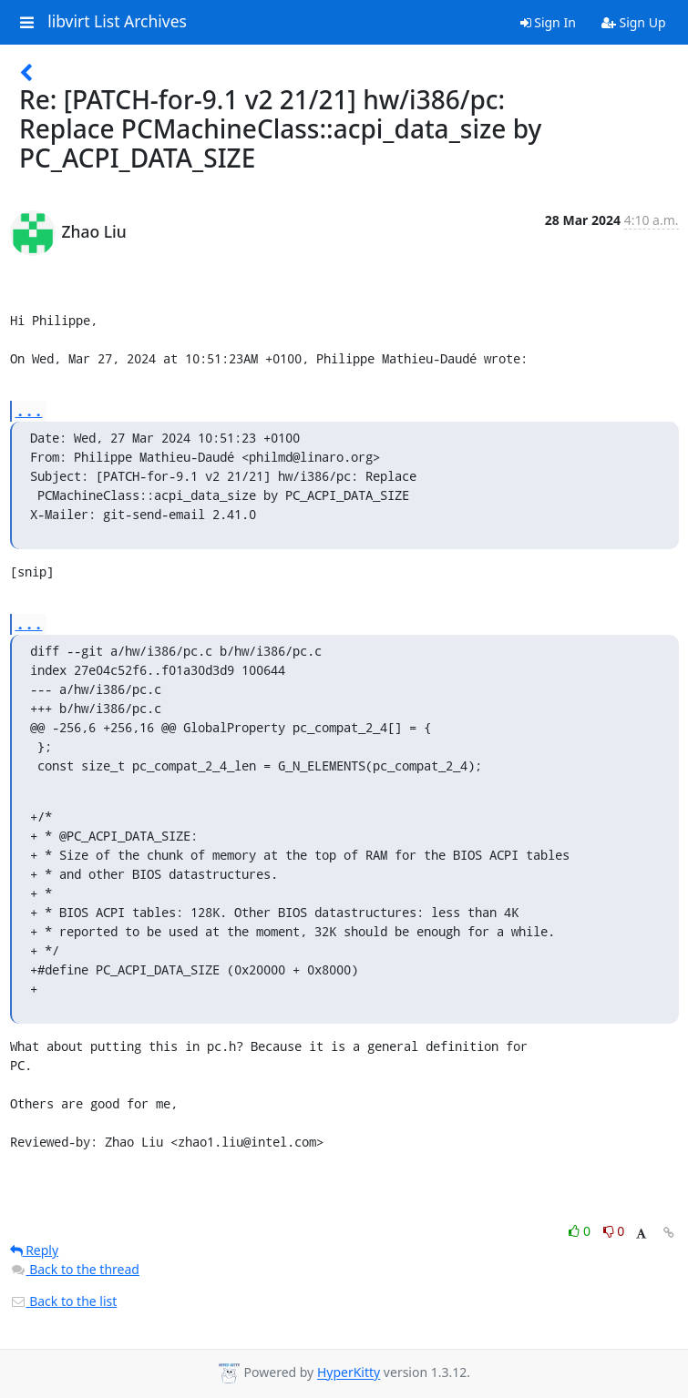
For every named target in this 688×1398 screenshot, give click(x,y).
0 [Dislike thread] (614, 1231)
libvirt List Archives (117, 22)
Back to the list (64, 1301)
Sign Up (633, 22)
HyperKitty (348, 1373)
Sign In (548, 22)
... (29, 410)
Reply (34, 1250)
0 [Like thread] (581, 1231)
